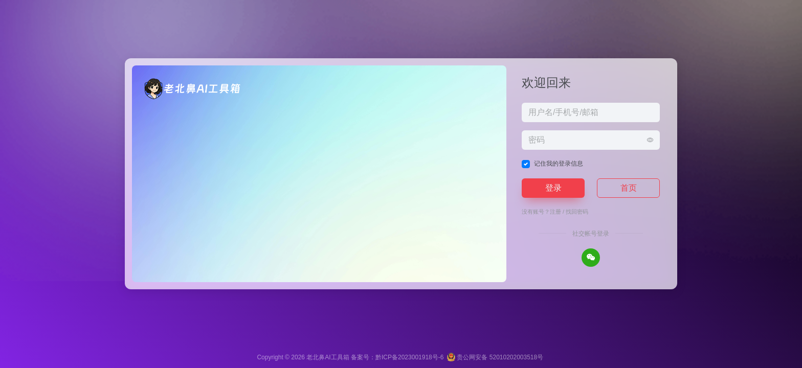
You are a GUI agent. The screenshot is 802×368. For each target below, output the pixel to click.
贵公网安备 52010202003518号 (495, 357)
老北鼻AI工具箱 (327, 357)
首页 (628, 187)
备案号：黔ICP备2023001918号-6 (397, 357)
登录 (553, 187)
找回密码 (577, 212)
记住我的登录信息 (558, 163)
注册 (555, 212)
